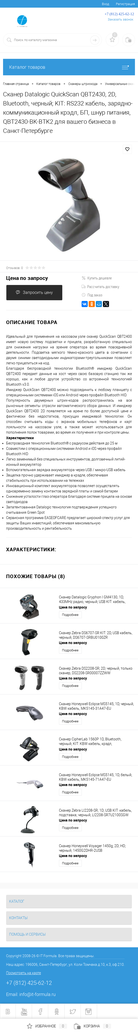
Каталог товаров (69, 67)
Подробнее (70, 615)
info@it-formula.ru (37, 994)
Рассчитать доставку (100, 286)
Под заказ (92, 294)
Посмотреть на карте (23, 973)
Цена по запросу (27, 278)
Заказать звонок (120, 19)
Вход (105, 4)
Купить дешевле (97, 277)
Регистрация (125, 4)
